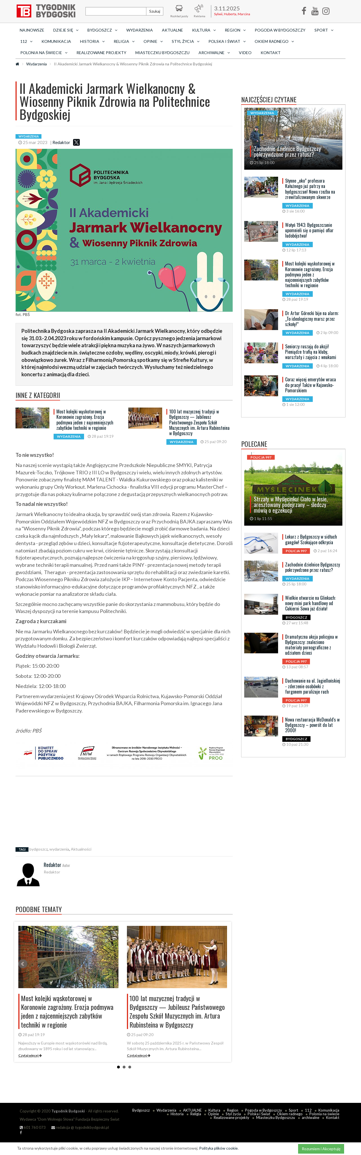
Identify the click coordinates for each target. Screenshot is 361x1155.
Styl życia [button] (185, 41)
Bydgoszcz (141, 1110)
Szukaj (154, 11)
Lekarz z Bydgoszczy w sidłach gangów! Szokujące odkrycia (311, 539)
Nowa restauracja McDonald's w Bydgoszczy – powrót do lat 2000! (312, 725)
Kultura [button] (204, 30)
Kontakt (271, 52)
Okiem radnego (290, 1114)
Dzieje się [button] (65, 30)
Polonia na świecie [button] (43, 52)
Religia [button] (124, 41)
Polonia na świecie (324, 1114)
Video (245, 52)
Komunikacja (56, 41)
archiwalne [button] (214, 52)
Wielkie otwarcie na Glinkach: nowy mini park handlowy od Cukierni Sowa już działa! (310, 603)
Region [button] (235, 30)
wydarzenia (59, 849)
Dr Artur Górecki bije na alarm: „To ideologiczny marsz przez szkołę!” (312, 318)
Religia (195, 1114)
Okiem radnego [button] (274, 41)
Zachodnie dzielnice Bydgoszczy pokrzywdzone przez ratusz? (312, 567)
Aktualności (81, 849)
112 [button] (26, 41)
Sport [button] (323, 30)
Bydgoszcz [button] (102, 30)
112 (308, 1110)
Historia (177, 1114)
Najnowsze (32, 30)
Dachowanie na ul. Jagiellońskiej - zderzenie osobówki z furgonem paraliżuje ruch (312, 686)
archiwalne (310, 1117)
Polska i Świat (259, 1114)
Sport (293, 1110)
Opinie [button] (153, 41)
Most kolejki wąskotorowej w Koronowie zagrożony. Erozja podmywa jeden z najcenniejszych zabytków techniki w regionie (84, 419)
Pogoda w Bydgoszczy (280, 30)
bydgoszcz (38, 849)
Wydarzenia (139, 30)
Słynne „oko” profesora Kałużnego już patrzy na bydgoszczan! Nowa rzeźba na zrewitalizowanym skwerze (310, 188)
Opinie (213, 1114)
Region (232, 1110)
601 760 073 (33, 1127)
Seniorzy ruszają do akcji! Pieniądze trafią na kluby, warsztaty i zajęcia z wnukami (310, 351)
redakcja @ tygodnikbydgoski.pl (80, 1127)
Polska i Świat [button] (227, 41)
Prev (22, 963)
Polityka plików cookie (218, 1148)
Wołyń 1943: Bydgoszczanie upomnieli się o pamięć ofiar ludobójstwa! (309, 230)
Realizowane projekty (101, 52)
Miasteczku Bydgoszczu (162, 52)
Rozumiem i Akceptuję (321, 1148)
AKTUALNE (172, 30)
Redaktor (61, 142)
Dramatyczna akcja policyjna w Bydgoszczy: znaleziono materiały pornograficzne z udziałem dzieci (311, 644)
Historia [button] (92, 41)
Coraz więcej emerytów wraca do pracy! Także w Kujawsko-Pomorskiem (310, 384)
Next (222, 963)
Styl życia (233, 1114)
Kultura (214, 1110)
